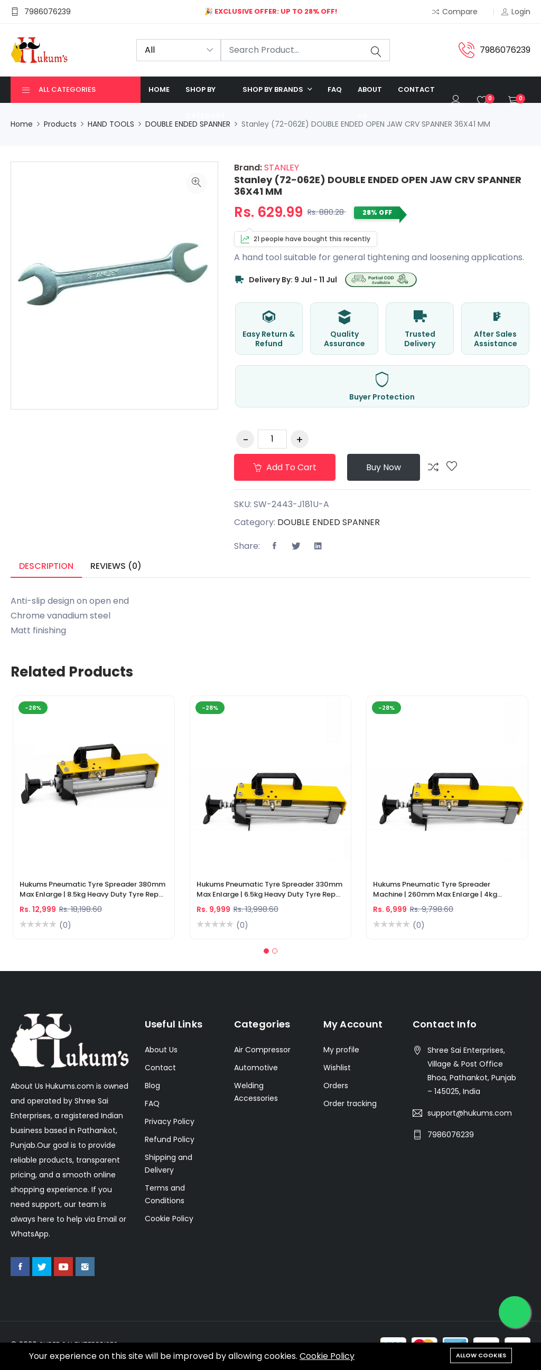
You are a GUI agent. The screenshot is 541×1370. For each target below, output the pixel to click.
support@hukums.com (469, 1113)
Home (159, 89)
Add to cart (284, 467)
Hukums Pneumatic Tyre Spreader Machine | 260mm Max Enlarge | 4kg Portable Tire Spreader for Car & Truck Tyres (440, 890)
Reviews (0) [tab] (116, 566)
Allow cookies (481, 1355)
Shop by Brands (273, 89)
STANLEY (280, 167)
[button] (266, 951)
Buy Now (383, 467)
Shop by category (205, 102)
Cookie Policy (327, 1356)
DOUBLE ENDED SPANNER (187, 124)
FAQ (335, 89)
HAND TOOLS (111, 124)
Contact (416, 89)
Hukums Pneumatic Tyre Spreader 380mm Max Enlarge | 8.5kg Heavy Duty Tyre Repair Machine (93, 890)
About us (370, 102)
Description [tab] (46, 566)
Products (60, 124)
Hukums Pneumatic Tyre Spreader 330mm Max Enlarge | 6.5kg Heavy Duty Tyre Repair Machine (270, 890)
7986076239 (450, 1134)
